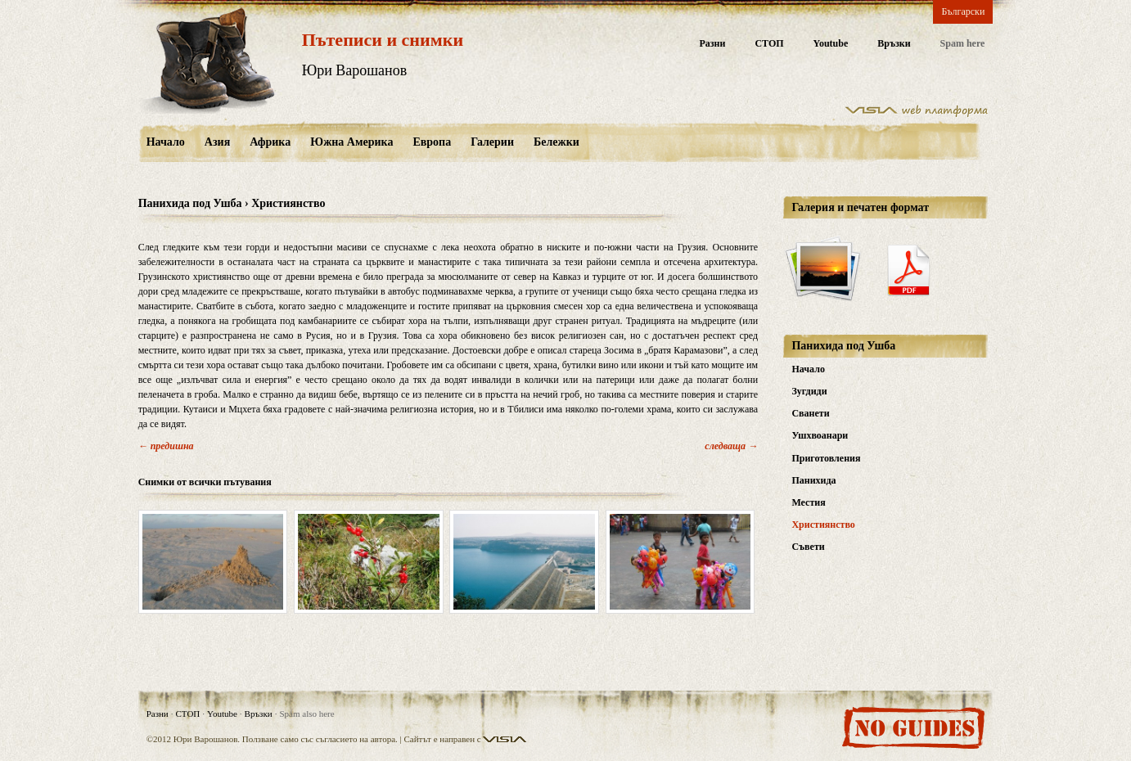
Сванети (810, 413)
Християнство (822, 524)
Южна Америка (351, 142)
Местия (808, 502)
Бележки (556, 142)
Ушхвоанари (819, 435)
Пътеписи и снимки (382, 39)
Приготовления (825, 458)
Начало (165, 142)
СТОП (769, 43)
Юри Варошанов (355, 70)
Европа (431, 142)
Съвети (807, 546)
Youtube (831, 43)
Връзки (893, 43)
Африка (270, 142)
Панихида (813, 480)
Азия (217, 142)
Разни (712, 43)
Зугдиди (809, 391)
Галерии (492, 142)
